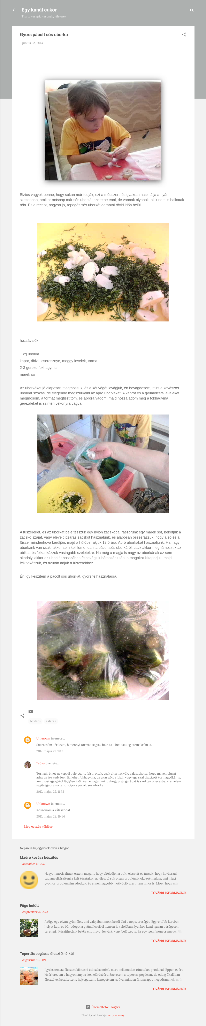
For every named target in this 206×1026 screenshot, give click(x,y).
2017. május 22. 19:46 (50, 816)
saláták (51, 721)
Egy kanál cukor (39, 10)
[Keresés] (192, 11)
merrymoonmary (115, 1015)
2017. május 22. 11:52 (50, 791)
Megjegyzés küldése (38, 826)
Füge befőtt (29, 905)
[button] (183, 35)
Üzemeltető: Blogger (103, 1007)
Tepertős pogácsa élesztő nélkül (47, 953)
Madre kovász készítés (39, 857)
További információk (168, 893)
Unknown (43, 738)
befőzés (35, 721)
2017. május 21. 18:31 (49, 751)
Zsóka (40, 763)
